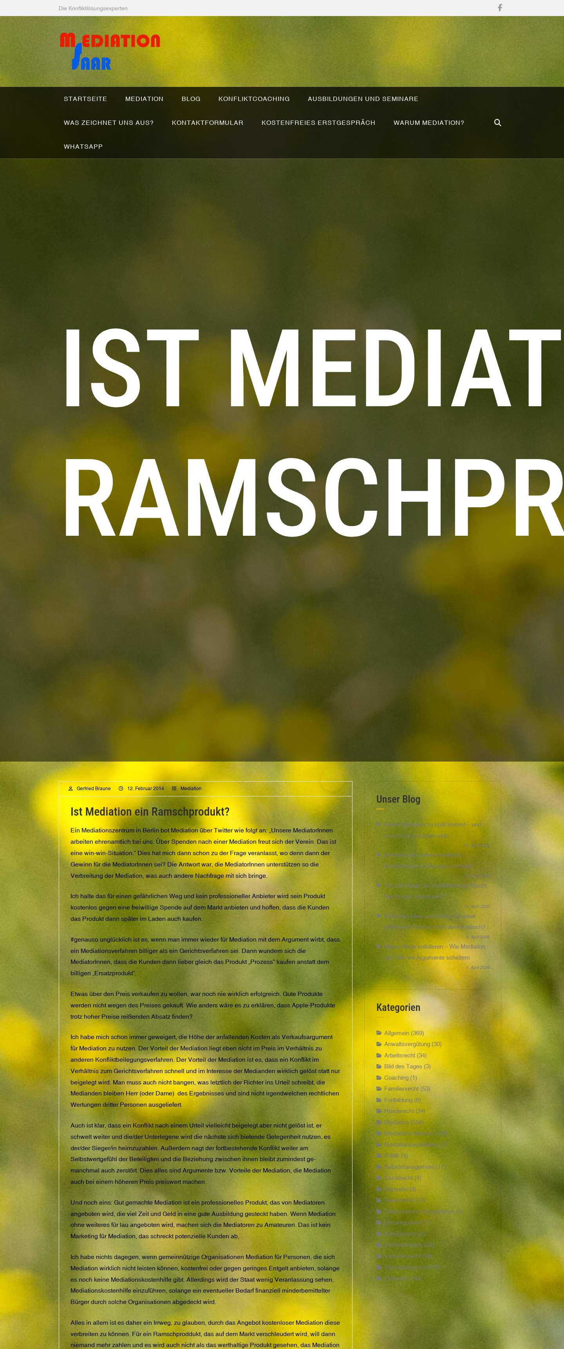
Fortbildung (398, 1113)
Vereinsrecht (400, 1247)
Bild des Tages (403, 1080)
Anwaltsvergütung (407, 1058)
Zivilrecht (395, 1292)
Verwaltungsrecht (406, 1281)
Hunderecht (399, 1125)
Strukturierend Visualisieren (419, 1225)
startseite (396, 1203)
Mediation (191, 802)
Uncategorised (402, 1236)
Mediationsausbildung (411, 1158)
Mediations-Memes (409, 1147)
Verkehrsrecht (402, 1269)
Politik (392, 1169)
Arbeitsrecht (399, 1069)
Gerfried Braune (94, 802)
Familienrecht (401, 1102)
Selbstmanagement (409, 1180)
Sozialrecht (398, 1192)
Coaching (396, 1091)
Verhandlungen (403, 1258)
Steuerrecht (399, 1214)
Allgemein (396, 1046)
